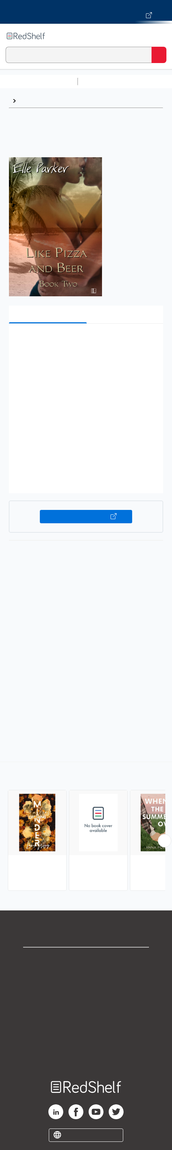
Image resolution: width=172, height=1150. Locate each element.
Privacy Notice (86, 991)
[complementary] (86, 827)
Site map (86, 1057)
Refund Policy (86, 1024)
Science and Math (146, 81)
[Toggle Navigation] (159, 36)
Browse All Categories (38, 81)
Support (86, 975)
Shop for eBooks (86, 959)
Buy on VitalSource (86, 516)
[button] (85, 340)
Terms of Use (86, 1008)
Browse (30, 100)
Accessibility (86, 1040)
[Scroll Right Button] (164, 840)
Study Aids (100, 81)
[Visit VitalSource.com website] (86, 12)
